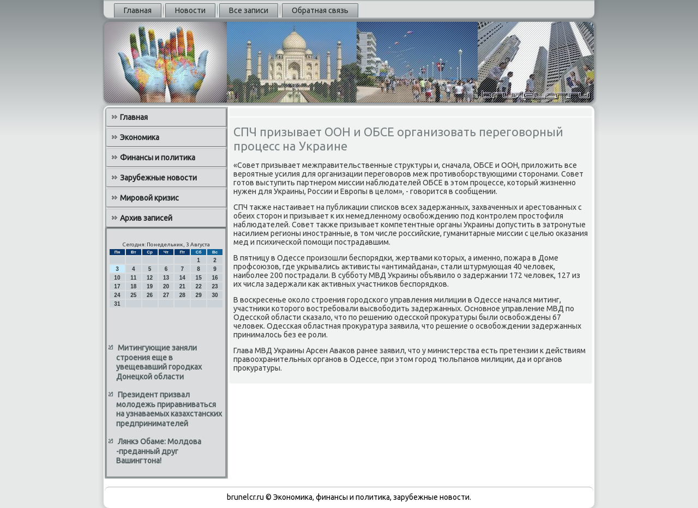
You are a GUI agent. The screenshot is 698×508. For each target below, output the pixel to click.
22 (199, 286)
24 (117, 295)
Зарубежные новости (158, 177)
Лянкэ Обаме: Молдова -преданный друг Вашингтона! (158, 451)
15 (199, 278)
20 (166, 286)
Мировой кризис (149, 197)
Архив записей (146, 218)
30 (215, 295)
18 (133, 286)
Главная (138, 10)
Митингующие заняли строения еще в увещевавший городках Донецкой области (159, 362)
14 (182, 278)
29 (199, 295)
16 (215, 278)
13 (166, 278)
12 (150, 278)
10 (117, 278)
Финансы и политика (157, 157)
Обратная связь (320, 10)
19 (150, 286)
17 (117, 286)
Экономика (139, 137)
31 (117, 304)
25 (133, 295)
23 (215, 286)
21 (182, 286)
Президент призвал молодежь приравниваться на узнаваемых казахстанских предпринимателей (169, 409)
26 (150, 295)
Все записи (248, 10)
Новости (190, 10)
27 (166, 295)
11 (133, 278)
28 (182, 295)
